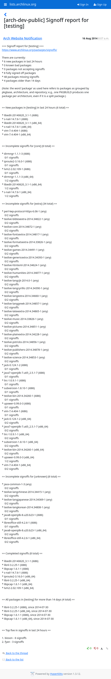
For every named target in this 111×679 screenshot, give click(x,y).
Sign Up (100, 4)
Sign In (83, 4)
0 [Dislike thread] (96, 648)
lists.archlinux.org (23, 4)
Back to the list (13, 659)
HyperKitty (56, 674)
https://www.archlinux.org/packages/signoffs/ (29, 50)
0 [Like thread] (89, 648)
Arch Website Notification (22, 38)
